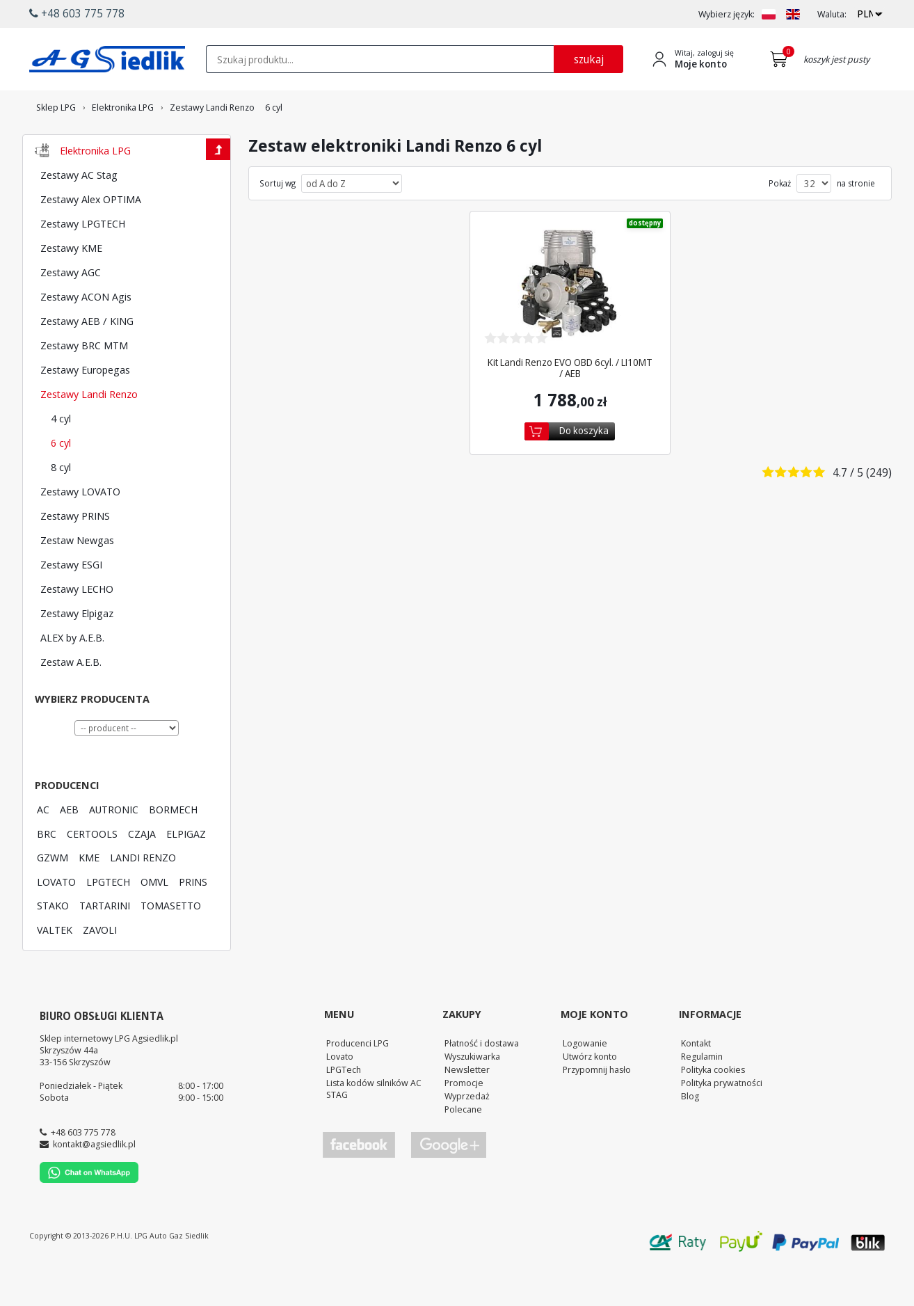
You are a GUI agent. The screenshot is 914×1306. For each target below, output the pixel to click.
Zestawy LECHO (76, 627)
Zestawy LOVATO (80, 529)
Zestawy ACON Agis (85, 335)
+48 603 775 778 (83, 1170)
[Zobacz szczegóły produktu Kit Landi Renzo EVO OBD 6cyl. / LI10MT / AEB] (569, 323)
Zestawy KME (71, 286)
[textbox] (380, 59)
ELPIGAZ (186, 872)
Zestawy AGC (70, 310)
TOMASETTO (171, 943)
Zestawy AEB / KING (87, 359)
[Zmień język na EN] (793, 14)
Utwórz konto (590, 1094)
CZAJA (142, 872)
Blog (690, 1134)
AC (43, 847)
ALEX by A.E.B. (72, 676)
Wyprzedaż (467, 1134)
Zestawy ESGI (71, 603)
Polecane (463, 1147)
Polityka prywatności (721, 1121)
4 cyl (61, 456)
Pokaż (780, 222)
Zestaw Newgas (77, 578)
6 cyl (61, 481)
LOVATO (56, 920)
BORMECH (173, 847)
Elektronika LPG (95, 189)
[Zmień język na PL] (768, 14)
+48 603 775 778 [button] (77, 13)
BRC (46, 872)
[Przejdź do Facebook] (359, 1183)
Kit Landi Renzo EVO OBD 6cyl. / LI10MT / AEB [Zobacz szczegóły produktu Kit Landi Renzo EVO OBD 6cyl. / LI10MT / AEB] (570, 406)
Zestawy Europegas (85, 408)
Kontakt (696, 1081)
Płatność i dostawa (481, 1081)
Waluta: (832, 14)
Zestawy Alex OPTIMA (90, 237)
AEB (69, 847)
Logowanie (585, 1081)
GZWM (52, 895)
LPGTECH (108, 920)
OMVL (154, 920)
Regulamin (702, 1094)
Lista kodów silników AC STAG (374, 1127)
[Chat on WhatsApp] (89, 1217)
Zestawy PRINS (75, 554)
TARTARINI (104, 943)
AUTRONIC (113, 847)
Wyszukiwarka (472, 1094)
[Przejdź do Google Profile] (448, 1183)
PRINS (193, 920)
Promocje (463, 1121)
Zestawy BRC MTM (84, 383)
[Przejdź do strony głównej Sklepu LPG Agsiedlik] (107, 59)
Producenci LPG (357, 1081)
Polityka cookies (713, 1107)
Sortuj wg (277, 222)
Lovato (339, 1094)
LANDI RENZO (143, 895)
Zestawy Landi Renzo (89, 432)
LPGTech (343, 1107)
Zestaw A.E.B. (71, 700)
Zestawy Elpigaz (76, 651)
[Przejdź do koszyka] (781, 59)
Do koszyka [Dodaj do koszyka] (584, 468)
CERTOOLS (92, 872)
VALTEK (54, 968)
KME (89, 895)
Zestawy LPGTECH (82, 262)
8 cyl (61, 505)
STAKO (53, 943)
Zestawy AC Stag (79, 213)
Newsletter (467, 1107)
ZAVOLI (100, 968)
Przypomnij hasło (597, 1107)
